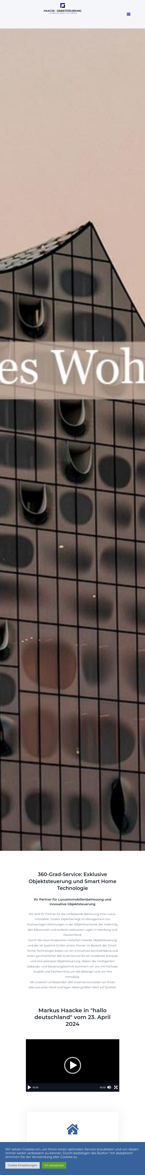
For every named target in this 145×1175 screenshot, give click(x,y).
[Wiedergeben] (29, 1087)
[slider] (69, 1087)
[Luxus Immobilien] (72, 1129)
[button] (72, 1065)
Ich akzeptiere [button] (54, 1165)
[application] (72, 1065)
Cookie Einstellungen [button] (22, 1165)
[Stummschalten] (109, 1087)
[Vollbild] (116, 1087)
